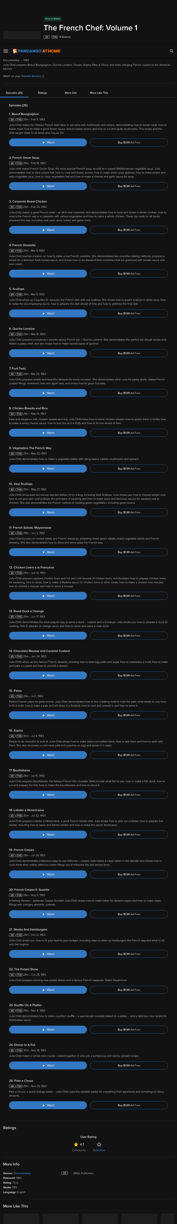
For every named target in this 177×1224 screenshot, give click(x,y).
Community (79, 970)
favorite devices (32, 31)
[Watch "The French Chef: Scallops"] (48, 268)
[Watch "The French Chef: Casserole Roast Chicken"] (48, 185)
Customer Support (132, 1142)
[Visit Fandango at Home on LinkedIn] (6, 1181)
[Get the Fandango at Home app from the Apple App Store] (14, 1107)
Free (6, 1149)
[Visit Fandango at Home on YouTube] (23, 1181)
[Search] (171, 6)
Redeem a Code (52, 1154)
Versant (35, 1195)
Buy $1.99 (129, 97)
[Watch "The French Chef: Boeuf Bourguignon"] (48, 97)
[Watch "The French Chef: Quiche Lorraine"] (48, 308)
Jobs (124, 1173)
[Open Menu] (5, 6)
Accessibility (128, 1167)
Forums (125, 1149)
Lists (84, 1130)
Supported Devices (132, 1136)
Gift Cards (87, 1154)
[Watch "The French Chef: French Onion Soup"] (48, 141)
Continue (160, 1214)
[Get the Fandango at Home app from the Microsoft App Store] (60, 1107)
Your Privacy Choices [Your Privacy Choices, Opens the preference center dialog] (160, 1202)
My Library (49, 1130)
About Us (126, 1130)
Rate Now (99, 970)
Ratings (42, 47)
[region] (88, 1207)
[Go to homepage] (36, 6)
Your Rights (46, 1203)
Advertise (126, 1161)
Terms (78, 1195)
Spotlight (8, 1130)
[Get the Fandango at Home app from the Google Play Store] (38, 1107)
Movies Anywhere (92, 1149)
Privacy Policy (28, 1199)
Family (85, 1136)
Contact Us (127, 1154)
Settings (47, 1142)
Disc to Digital (90, 1142)
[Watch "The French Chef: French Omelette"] (48, 228)
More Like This (99, 47)
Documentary (22, 993)
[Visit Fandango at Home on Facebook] (15, 1181)
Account (48, 1136)
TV (5, 1142)
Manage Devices (53, 1149)
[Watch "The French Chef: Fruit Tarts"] (48, 348)
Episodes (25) (14, 47)
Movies (7, 1136)
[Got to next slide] (173, 1059)
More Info (71, 47)
